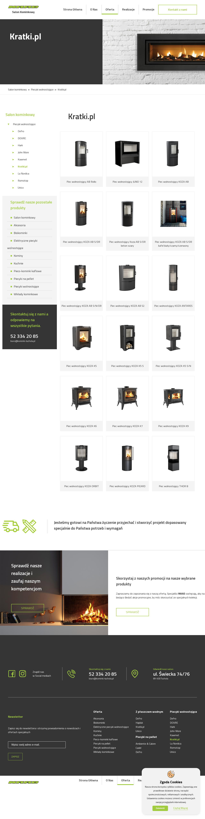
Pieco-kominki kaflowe (27, 271)
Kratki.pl (62, 89)
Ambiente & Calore (146, 744)
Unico (21, 188)
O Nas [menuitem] (94, 9)
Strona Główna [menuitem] (72, 9)
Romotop (23, 180)
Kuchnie (18, 263)
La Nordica (23, 173)
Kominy (18, 255)
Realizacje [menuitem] (128, 9)
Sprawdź (27, 608)
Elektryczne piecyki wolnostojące (111, 727)
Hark (20, 145)
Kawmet (22, 159)
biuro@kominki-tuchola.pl (22, 341)
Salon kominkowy (17, 89)
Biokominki (20, 233)
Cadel (138, 748)
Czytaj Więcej (180, 808)
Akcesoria (19, 225)
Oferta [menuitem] (110, 9)
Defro (21, 131)
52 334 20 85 (24, 336)
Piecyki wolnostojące (42, 89)
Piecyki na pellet (24, 279)
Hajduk (139, 723)
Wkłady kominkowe (26, 294)
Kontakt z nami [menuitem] (177, 9)
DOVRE (22, 138)
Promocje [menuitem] (148, 9)
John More (23, 152)
